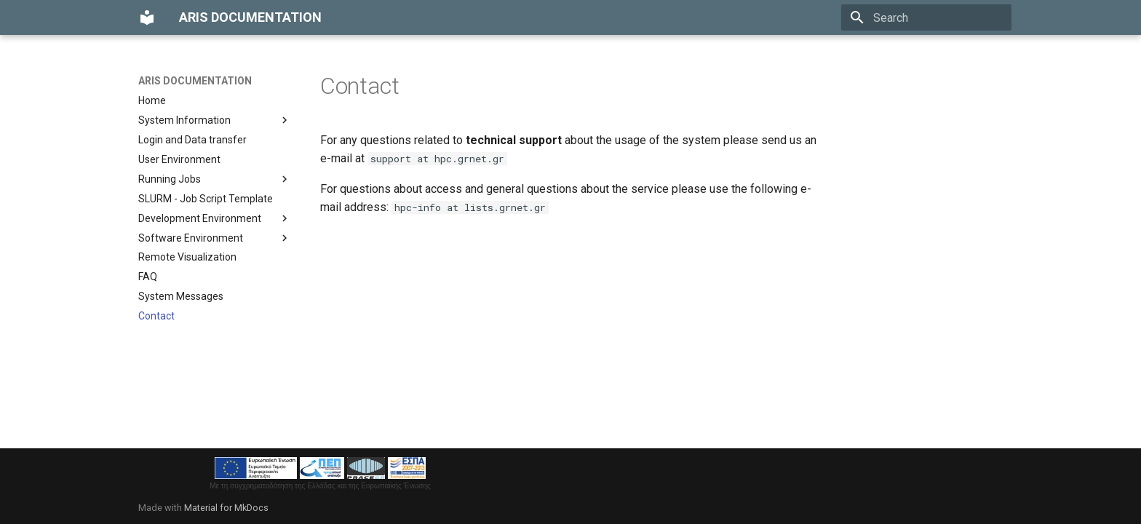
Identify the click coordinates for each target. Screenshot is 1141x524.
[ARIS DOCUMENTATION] (147, 17)
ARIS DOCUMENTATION (195, 81)
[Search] (926, 17)
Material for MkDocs (226, 507)
